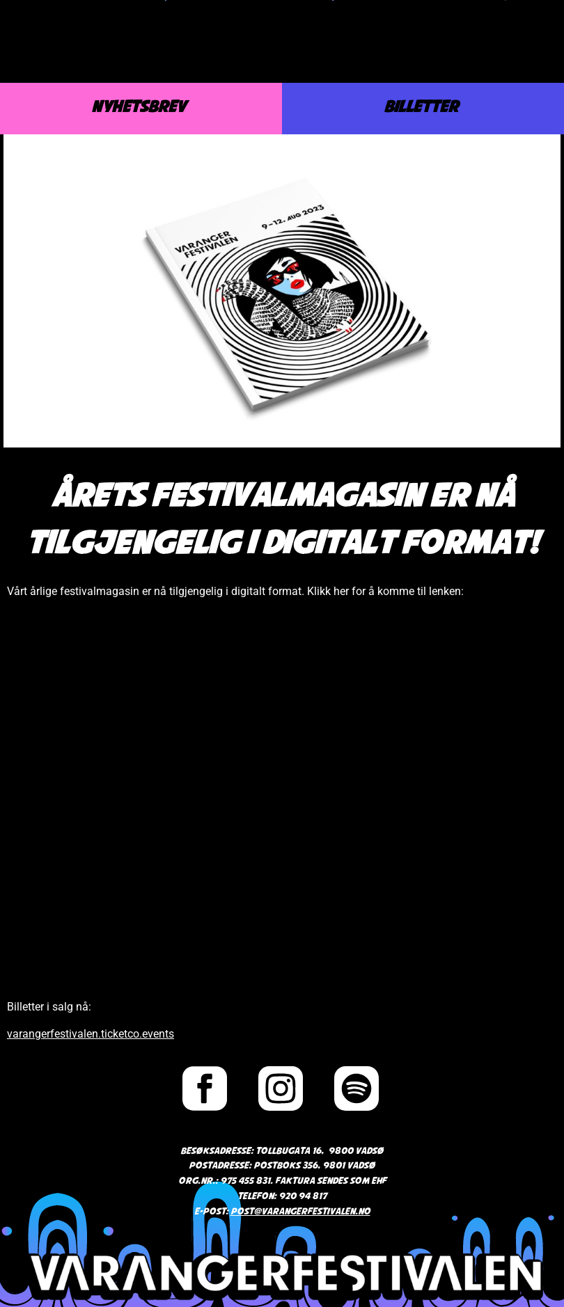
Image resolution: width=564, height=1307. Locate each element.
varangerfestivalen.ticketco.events (90, 1033)
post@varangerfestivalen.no (300, 1212)
